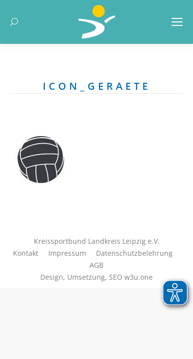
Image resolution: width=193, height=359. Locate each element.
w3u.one (138, 277)
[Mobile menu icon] (177, 22)
